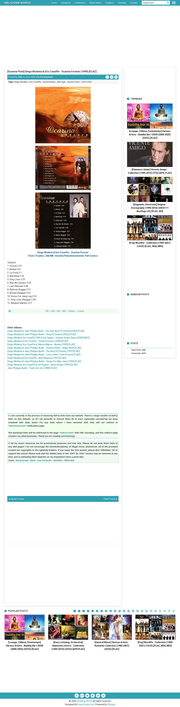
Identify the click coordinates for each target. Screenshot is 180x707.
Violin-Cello (86, 82)
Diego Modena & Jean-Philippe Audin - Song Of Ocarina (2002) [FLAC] (41, 334)
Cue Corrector (44, 460)
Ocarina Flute (73, 82)
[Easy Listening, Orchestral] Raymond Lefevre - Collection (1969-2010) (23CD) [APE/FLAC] (68, 645)
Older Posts (110, 499)
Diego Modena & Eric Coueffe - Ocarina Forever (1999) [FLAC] (37, 341)
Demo (71, 311)
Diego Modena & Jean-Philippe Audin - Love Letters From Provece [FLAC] (43, 354)
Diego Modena (21, 82)
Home (54, 3)
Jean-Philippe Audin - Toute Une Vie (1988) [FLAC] (32, 368)
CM (52, 311)
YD (47, 311)
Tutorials (122, 3)
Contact (134, 3)
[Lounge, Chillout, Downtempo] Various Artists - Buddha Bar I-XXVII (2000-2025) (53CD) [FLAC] (150, 134)
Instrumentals (48, 82)
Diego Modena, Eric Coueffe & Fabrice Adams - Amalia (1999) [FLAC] (41, 344)
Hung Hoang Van (86, 704)
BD (58, 311)
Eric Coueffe (35, 82)
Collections (80, 3)
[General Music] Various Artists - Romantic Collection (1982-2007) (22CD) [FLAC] (111, 645)
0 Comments (46, 77)
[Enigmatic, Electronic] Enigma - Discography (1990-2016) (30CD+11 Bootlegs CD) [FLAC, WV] (150, 208)
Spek (32, 460)
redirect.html (66, 432)
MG (64, 311)
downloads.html (17, 426)
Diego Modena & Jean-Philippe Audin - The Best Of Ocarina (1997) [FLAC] (43, 351)
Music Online (95, 3)
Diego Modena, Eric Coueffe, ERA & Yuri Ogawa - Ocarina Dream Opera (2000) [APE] (48, 337)
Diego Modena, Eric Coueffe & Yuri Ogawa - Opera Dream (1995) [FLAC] (42, 364)
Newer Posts (16, 499)
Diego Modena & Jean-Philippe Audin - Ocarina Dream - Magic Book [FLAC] (44, 347)
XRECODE (69, 460)
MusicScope (22, 460)
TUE (20, 77)
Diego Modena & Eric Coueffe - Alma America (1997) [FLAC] (36, 358)
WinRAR (57, 460)
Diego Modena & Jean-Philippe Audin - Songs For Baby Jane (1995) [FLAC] (44, 361)
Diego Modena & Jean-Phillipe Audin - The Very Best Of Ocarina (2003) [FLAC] (45, 331)
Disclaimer (66, 3)
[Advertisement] (90, 46)
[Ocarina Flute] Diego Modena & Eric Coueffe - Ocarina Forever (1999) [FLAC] (52, 71)
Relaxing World (84, 701)
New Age (61, 82)
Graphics (109, 3)
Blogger (111, 704)
